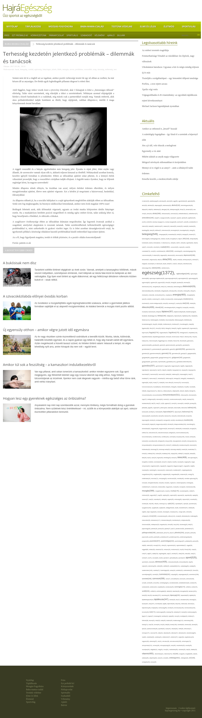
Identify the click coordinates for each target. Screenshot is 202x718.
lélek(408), (182, 457)
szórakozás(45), (169, 587)
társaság (101, 69)
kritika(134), (152, 453)
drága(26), (145, 263)
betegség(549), (150, 234)
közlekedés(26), (146, 449)
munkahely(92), (184, 491)
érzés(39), (166, 303)
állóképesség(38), (175, 209)
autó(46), (186, 222)
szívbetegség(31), (164, 582)
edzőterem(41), (165, 268)
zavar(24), (160, 658)
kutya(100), (174, 453)
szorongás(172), (180, 587)
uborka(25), (195, 624)
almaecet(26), (189, 209)
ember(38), (152, 295)
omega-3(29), (182, 512)
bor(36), (168, 238)
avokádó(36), (193, 222)
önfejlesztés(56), (185, 520)
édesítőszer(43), (187, 263)
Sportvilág (189, 26)
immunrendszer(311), (172, 395)
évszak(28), (145, 311)
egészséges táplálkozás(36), (157, 278)
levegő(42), (145, 462)
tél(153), (178, 604)
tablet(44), (170, 591)
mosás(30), (176, 487)
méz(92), (167, 483)
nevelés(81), (193, 499)
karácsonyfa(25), (146, 416)
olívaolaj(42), (166, 512)
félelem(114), (146, 320)
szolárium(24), (154, 587)
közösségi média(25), (165, 449)
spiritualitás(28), (174, 558)
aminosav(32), (174, 213)
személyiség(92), (147, 574)
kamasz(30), (145, 411)
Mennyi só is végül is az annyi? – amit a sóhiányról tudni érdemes (167, 171)
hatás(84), (169, 374)
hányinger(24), (192, 370)
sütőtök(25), (166, 566)
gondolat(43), (186, 345)
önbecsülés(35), (146, 520)
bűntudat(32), (157, 242)
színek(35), (150, 582)
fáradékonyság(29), (191, 311)
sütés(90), (160, 566)
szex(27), (168, 578)
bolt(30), (163, 238)
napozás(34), (181, 495)
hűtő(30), (144, 391)
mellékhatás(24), (146, 478)
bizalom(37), (192, 234)
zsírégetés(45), (146, 662)
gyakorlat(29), (166, 349)
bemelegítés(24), (175, 230)
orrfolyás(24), (145, 516)
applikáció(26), (192, 218)
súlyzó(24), (145, 566)
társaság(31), (193, 599)
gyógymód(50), (155, 357)
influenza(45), (185, 395)
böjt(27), (180, 238)
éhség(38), (174, 282)
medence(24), (169, 470)
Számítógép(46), (165, 570)
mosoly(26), (182, 487)
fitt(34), (163, 328)
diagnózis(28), (154, 259)
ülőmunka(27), (188, 628)
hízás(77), (156, 382)
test (115, 69)
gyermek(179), (166, 353)
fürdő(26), (170, 340)
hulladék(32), (180, 387)
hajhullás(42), (146, 370)
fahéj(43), (159, 311)
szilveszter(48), (190, 578)
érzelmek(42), (146, 303)
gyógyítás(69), (146, 357)
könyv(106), (169, 441)
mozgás (65, 69)
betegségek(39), (163, 234)
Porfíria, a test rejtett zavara (154, 84)
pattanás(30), (160, 532)
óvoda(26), (179, 516)
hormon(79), (178, 382)
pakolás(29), (154, 528)
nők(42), (156, 503)
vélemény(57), (153, 641)
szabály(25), (192, 566)
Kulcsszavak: (9, 69)
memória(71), (155, 478)
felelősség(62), (155, 320)
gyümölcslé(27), (160, 366)
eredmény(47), (156, 299)
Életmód (169, 26)
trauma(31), (152, 620)
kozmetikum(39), (153, 441)
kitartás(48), (178, 428)
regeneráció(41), (172, 545)
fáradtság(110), (153, 316)
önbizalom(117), (156, 520)
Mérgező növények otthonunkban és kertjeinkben (164, 162)
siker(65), (188, 553)
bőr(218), (186, 239)
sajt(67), (149, 553)
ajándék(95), (191, 201)
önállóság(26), (194, 516)
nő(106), (151, 504)
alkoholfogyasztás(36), (187, 205)
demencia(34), (180, 255)
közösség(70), (155, 449)
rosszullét (88, 69)
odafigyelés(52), (170, 507)
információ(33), (193, 395)
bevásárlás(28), (172, 234)
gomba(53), (179, 345)
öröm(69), (171, 524)
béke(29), (152, 230)
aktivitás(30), (151, 205)
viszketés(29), (182, 649)
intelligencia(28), (151, 399)
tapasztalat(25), (185, 595)
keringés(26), (167, 420)
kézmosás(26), (146, 424)
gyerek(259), (181, 349)
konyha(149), (180, 437)
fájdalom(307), (168, 312)
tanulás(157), (157, 595)
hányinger (47, 69)
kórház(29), (193, 436)
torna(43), (177, 616)
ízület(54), (187, 403)
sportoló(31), (145, 562)
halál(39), (169, 370)
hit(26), (151, 382)
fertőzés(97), (176, 324)
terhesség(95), (163, 608)
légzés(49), (160, 457)
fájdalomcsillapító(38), (180, 311)
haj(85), (182, 366)
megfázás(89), (157, 474)
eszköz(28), (179, 303)
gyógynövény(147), (165, 357)
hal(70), (159, 370)
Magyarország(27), (179, 466)
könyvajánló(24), (177, 441)
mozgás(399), (148, 491)
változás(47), (175, 633)
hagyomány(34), (175, 366)
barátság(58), (146, 230)
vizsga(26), (182, 653)
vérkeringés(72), (186, 641)
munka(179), (175, 491)
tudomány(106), (189, 620)
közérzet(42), (193, 445)
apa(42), (179, 218)
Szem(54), (195, 570)
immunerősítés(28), (147, 395)
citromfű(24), (156, 247)
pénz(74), (166, 532)
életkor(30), (170, 286)
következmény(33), (184, 445)
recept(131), (157, 545)
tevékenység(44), (192, 612)
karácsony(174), (187, 412)
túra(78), (151, 624)
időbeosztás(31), (167, 391)
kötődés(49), (175, 445)
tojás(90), (172, 616)
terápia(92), (155, 608)
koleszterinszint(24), (163, 432)
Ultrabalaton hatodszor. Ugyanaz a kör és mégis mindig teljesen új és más (170, 70)
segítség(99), (163, 553)
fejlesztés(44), (178, 316)
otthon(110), (172, 516)
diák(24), (160, 259)
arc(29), (144, 222)
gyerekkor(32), (146, 353)
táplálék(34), (192, 595)
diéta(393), (167, 259)
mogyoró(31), (169, 487)
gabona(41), (190, 340)
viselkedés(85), (174, 649)
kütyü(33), (187, 453)
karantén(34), (155, 416)
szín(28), (144, 582)
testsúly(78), (170, 612)
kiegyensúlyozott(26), (162, 424)
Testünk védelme (121, 26)
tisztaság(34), (158, 616)
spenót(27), (166, 558)
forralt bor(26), (176, 336)
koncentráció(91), (147, 437)
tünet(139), (174, 624)
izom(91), (174, 403)
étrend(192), (159, 307)
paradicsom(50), (180, 528)
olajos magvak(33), (152, 512)
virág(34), (160, 649)
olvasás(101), (174, 512)
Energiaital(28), (191, 295)
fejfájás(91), (170, 316)
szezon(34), (183, 578)
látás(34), (144, 457)
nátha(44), (164, 499)
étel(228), (186, 303)
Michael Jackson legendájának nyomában (160, 106)
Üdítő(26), (181, 628)
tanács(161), (193, 591)
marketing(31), (153, 470)
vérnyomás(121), (147, 645)
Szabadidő (86, 35)
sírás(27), (193, 553)
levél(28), (151, 462)
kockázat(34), (186, 428)
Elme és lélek (148, 26)
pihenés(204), (179, 533)
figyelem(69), (146, 328)
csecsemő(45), (175, 247)
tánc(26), (150, 595)
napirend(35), (173, 495)
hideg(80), (184, 378)
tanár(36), (145, 595)
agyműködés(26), (183, 201)
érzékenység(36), (178, 299)
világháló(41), (154, 649)
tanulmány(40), (166, 595)
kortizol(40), (145, 441)
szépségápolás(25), (184, 574)
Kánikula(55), (159, 411)
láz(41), (149, 457)
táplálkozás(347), (161, 599)
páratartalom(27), (189, 528)
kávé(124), (168, 416)
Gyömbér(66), (162, 361)
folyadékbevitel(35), (147, 336)
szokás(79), (193, 582)
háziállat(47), (145, 378)
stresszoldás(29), (183, 562)
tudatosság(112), (178, 620)
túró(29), (162, 624)
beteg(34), (192, 230)
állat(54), (151, 209)
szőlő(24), (188, 587)
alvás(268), (157, 213)
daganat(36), (163, 255)
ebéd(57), (170, 263)
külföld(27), (181, 453)
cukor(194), (170, 251)
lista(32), (170, 462)
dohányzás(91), (187, 259)
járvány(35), (193, 403)
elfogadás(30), (165, 291)
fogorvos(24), (145, 332)
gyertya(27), (184, 353)
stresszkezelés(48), (173, 562)
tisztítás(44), (165, 616)
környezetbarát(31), (147, 445)
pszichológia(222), (168, 541)
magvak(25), (163, 466)
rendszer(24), (167, 549)
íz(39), (163, 403)
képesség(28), (146, 420)
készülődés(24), (180, 420)
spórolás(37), (182, 558)
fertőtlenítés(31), (167, 324)
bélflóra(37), (158, 230)
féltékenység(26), (179, 320)
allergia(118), (165, 209)
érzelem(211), (188, 299)
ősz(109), (177, 524)
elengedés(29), (157, 286)
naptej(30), (195, 495)
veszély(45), (188, 645)
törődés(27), (191, 616)
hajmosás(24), (153, 370)
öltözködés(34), (186, 516)
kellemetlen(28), (181, 416)
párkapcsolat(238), (149, 533)
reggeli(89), (145, 549)
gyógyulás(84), (146, 362)
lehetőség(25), (167, 457)
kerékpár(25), (159, 420)
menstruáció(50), (172, 478)
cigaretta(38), (190, 242)
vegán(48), (181, 637)
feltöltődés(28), (188, 320)
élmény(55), (186, 291)
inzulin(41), (167, 399)
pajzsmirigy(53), (146, 528)
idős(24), (182, 391)
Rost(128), (188, 549)
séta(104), (182, 553)
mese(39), (161, 482)
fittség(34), (169, 328)
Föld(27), (182, 336)
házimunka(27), (153, 378)
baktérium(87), (159, 226)
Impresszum (171, 708)
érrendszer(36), (169, 299)
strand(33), (152, 562)
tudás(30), (163, 620)
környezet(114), (192, 441)
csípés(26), (182, 247)
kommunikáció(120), (182, 433)
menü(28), (145, 482)
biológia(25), (185, 234)
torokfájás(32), (184, 616)
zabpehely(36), (153, 658)
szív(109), (156, 583)
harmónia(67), (146, 374)
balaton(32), (167, 226)
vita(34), (188, 649)
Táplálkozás (33, 26)
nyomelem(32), (193, 503)
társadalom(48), (184, 599)
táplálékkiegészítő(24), (148, 599)
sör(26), (161, 558)
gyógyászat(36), (192, 353)
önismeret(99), (146, 524)
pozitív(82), (156, 537)
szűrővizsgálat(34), (161, 591)
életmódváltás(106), (148, 291)
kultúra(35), (159, 453)
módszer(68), (162, 487)
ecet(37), (175, 263)
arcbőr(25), (149, 222)
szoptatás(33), (161, 587)
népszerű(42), (186, 499)
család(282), (165, 247)
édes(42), (180, 263)
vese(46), (173, 645)
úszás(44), (168, 628)
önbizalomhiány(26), (166, 520)
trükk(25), (158, 620)
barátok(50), (192, 226)
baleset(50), (173, 226)
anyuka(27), (173, 218)
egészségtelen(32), (183, 278)
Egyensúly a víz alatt (151, 151)
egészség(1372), (159, 272)
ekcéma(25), (187, 282)
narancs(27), (145, 499)
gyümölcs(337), (149, 366)
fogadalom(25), (186, 328)
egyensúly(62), (146, 282)
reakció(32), (150, 545)
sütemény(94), (152, 566)
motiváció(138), (191, 487)
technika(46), (159, 603)
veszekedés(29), (180, 645)
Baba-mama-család (92, 26)
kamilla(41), (152, 411)
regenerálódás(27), (181, 545)
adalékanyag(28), (154, 201)
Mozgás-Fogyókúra (61, 26)
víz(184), (176, 654)
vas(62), (144, 637)
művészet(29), (146, 495)
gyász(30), (173, 349)
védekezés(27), (166, 637)
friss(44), (195, 336)
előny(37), (193, 291)
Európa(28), (185, 307)
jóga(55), (150, 407)
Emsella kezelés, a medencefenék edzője (160, 179)
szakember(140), (147, 570)
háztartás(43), (162, 378)
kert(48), (173, 420)
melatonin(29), (184, 474)
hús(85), (187, 387)
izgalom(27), (168, 403)
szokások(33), (146, 587)
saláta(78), (155, 553)
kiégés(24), (153, 424)
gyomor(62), (154, 361)
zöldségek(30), (185, 658)
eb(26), (165, 263)
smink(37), (145, 558)
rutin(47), (144, 553)
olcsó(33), (160, 512)
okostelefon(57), (183, 507)
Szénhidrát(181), (165, 574)
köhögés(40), (161, 441)
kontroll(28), (173, 436)
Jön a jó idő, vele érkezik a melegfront (159, 145)
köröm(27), (169, 445)
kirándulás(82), (146, 428)
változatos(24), (182, 633)
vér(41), (160, 641)
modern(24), (154, 487)
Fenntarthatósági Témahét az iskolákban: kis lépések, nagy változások (168, 59)
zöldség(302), (175, 658)
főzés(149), (189, 337)
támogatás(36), (184, 591)
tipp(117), (145, 616)
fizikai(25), (174, 328)
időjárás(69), (176, 391)
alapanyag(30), (159, 205)
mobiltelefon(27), (146, 487)
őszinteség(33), (184, 524)
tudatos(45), (169, 620)
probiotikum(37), (164, 537)
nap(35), (160, 495)
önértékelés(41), (176, 520)
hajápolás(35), (189, 366)
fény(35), (155, 324)
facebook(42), (152, 311)
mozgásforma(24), (160, 491)
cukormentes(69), (147, 255)
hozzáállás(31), (157, 387)
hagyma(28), (167, 366)
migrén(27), (173, 482)
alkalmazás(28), (167, 205)
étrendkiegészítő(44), (170, 307)
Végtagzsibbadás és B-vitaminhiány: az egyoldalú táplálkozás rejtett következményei (169, 98)
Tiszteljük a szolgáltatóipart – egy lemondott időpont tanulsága (170, 78)
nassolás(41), (157, 499)
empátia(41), (169, 295)
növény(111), (163, 504)
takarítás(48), (176, 591)
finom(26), (158, 328)
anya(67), (157, 218)
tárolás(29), (172, 599)
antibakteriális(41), (184, 213)
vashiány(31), (158, 637)
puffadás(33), (189, 541)
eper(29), (144, 299)
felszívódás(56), (170, 320)
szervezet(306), (159, 579)
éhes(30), (168, 282)
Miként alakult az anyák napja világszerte (160, 156)
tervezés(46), (145, 612)
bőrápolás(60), (194, 238)
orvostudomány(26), (162, 516)
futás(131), (145, 341)
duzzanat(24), (151, 263)
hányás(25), (185, 370)
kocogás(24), (193, 428)
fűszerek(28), (183, 340)
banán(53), (180, 226)
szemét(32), (155, 574)
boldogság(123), (155, 239)
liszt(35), (174, 462)
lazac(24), (154, 457)
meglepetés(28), (166, 474)
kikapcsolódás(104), (180, 424)
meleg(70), (191, 474)
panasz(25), (161, 528)
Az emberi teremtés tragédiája (155, 50)
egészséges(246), (183, 274)
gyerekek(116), (190, 349)
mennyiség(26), (163, 478)
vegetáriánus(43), (189, 637)
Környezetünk (38, 35)
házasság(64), (184, 374)
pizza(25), (187, 532)
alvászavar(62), (166, 213)
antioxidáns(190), (148, 218)
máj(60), (192, 466)
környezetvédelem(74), (159, 445)
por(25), (151, 537)
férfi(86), (160, 324)
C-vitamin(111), (166, 243)
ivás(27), (158, 403)
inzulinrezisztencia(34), (176, 399)
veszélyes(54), (146, 649)
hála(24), (164, 370)
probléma (79, 69)
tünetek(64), (181, 624)
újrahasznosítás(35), (152, 628)
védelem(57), (174, 637)
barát (17, 69)
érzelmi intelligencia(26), (156, 303)
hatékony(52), (176, 374)
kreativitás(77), (192, 449)
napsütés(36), (188, 495)
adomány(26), (163, 201)
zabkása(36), (145, 658)
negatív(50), (170, 499)
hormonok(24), (185, 382)
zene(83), (166, 658)
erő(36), (163, 299)
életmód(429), (189, 286)
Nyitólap (12, 26)
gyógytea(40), (187, 357)
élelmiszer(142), (147, 286)
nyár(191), (171, 504)
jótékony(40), (164, 407)
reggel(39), (190, 545)
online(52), (189, 512)
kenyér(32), (189, 416)
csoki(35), (187, 247)
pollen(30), (193, 532)
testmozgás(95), (161, 612)
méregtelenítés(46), (153, 482)
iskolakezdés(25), (146, 403)
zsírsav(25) (153, 662)
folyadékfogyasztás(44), (159, 336)
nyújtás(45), (162, 507)
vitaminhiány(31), (159, 653)
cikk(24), (196, 242)
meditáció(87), (177, 470)
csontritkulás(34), (161, 251)
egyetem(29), (154, 282)
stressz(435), (161, 561)
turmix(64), (157, 624)
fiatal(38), (191, 324)
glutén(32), (163, 345)
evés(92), (192, 307)
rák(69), (144, 545)
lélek (59, 69)
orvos (72, 69)
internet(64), (160, 399)
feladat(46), (194, 316)
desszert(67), (146, 259)
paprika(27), (167, 528)
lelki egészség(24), (193, 457)
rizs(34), (182, 549)
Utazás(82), (174, 628)
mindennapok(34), (181, 482)
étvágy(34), (179, 307)
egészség (38, 69)
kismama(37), (171, 428)
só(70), (150, 558)
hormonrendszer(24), (147, 387)
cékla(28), (173, 242)
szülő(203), (146, 591)
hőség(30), (174, 387)
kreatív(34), (185, 449)
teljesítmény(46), (146, 607)
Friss (6, 35)
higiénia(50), (145, 382)
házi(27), (190, 374)
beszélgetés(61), (185, 230)
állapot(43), (145, 209)
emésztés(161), (160, 295)
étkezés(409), (148, 307)
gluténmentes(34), (171, 345)
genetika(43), (156, 345)
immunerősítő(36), (158, 395)
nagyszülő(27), (154, 495)
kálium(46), (184, 407)
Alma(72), (183, 209)
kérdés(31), (153, 420)
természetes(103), (190, 608)
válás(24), (160, 633)
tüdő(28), (167, 624)
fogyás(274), (154, 332)
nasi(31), (151, 499)
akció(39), (145, 205)
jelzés (54, 69)
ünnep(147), (146, 633)
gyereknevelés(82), (155, 353)
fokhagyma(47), (184, 332)
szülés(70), (194, 587)
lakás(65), (192, 453)
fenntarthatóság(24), (147, 324)
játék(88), (145, 408)
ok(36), (177, 507)
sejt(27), (169, 553)
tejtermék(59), (171, 603)
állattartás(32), (157, 209)
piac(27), (172, 532)
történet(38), (145, 620)
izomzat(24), (180, 403)
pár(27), (173, 528)
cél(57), (178, 242)
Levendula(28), (158, 462)
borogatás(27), (174, 238)
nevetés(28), (145, 503)
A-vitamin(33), (146, 201)
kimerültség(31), (191, 424)
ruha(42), (194, 549)
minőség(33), (189, 482)
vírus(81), (166, 649)
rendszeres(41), (175, 549)
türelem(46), (188, 624)
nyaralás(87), (179, 504)
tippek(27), (151, 616)
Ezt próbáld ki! (20, 35)
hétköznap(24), (170, 378)
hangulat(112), (177, 370)
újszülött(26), (161, 628)
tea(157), (152, 604)
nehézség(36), (178, 499)
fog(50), (179, 328)
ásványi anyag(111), (158, 222)
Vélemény (100, 35)
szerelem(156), (194, 574)
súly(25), (190, 562)
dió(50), (175, 259)
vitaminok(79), (168, 653)
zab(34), (195, 653)
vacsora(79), (154, 633)
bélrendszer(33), (166, 230)
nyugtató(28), (155, 507)
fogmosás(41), (194, 328)
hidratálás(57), (191, 378)
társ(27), (178, 599)
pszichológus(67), (180, 541)
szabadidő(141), (175, 566)
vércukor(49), (166, 641)
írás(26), (184, 399)
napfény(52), (166, 495)
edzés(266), (156, 268)
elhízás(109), (173, 291)
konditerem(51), (157, 436)
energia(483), (180, 294)
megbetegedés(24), (187, 470)
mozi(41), (168, 491)
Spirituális (72, 35)
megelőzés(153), (147, 474)
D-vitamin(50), (156, 255)
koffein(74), (145, 432)
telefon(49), (184, 603)
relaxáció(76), (160, 549)
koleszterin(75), (153, 432)
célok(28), (183, 242)
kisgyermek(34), (163, 428)
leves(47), (165, 462)
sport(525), (191, 557)
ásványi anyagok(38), (171, 222)
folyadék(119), (193, 332)
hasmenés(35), (154, 374)
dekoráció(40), (172, 255)
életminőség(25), (178, 286)
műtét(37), (192, 491)
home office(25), (169, 382)
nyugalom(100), (147, 508)
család (30, 69)
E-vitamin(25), (159, 263)
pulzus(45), (196, 541)
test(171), (152, 612)
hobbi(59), (162, 382)
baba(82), (152, 226)
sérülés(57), (175, 553)
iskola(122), (190, 399)
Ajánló (111, 35)
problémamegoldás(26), (186, 537)
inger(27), (144, 399)
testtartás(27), (177, 612)
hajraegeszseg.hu (172, 710)
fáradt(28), (145, 316)
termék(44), (171, 607)
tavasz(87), (145, 604)
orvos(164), (153, 516)
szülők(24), (153, 591)
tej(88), (165, 604)
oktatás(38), (191, 507)
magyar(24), (170, 466)
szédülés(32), (179, 570)
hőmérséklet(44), (166, 387)
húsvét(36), (192, 387)
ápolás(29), (185, 218)
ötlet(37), (190, 524)
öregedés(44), (164, 524)
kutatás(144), (166, 453)
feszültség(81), (184, 324)
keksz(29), (174, 416)
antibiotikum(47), (193, 213)
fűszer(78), (176, 340)
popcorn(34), (145, 537)
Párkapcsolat (56, 35)
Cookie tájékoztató (187, 708)
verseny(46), (156, 645)
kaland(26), (171, 407)
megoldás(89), (175, 474)
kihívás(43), (171, 424)
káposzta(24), (178, 411)
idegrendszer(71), (152, 391)
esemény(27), (172, 303)
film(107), (153, 328)
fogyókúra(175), (174, 332)
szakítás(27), (156, 570)
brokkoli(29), (145, 242)
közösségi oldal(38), (176, 449)
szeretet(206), (147, 579)
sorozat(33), (155, 558)
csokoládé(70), (146, 251)
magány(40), (187, 462)
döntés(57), (195, 259)
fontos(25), (169, 336)
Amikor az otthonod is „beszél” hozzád (159, 128)
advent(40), (170, 201)
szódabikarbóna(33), (184, 582)
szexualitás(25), (175, 578)
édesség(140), (147, 268)
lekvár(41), (174, 457)
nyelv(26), (186, 503)
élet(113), (164, 286)
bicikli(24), (179, 234)
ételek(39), (193, 303)
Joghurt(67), (156, 407)
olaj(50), (144, 512)
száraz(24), (173, 570)
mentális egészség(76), (191, 478)
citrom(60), (150, 247)
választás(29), (167, 633)
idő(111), (160, 391)
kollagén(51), (172, 432)
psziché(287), (155, 541)
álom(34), (149, 213)
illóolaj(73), (192, 391)
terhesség (109, 69)
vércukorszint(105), (176, 641)
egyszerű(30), (162, 282)
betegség (23, 69)
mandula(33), (145, 470)
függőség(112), (163, 341)
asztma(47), (180, 222)
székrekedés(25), (188, 570)
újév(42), (144, 628)
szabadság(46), (185, 566)
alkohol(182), (176, 205)
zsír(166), (192, 658)
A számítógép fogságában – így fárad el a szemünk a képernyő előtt (170, 137)
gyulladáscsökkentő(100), (184, 362)
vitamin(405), (148, 653)
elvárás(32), (145, 295)
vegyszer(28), (145, 641)
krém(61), (145, 453)
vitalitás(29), (194, 649)
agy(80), (175, 201)
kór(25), (187, 436)
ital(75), (153, 403)
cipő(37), (144, 247)
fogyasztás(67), (164, 332)
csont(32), (153, 251)
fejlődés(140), (187, 316)
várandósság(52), (191, 633)
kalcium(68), (177, 407)
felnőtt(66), (162, 320)
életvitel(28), (157, 291)
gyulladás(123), (171, 362)
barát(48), (186, 226)
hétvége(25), (177, 378)
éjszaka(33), (180, 282)
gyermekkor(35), (176, 353)
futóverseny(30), (153, 340)
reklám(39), (152, 549)
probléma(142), (174, 537)
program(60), (146, 541)
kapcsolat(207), (169, 412)
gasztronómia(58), (147, 345)
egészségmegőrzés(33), (171, 278)
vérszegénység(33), (165, 645)
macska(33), (180, 462)
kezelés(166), (188, 420)
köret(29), (184, 441)
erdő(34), (149, 299)
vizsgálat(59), (189, 653)
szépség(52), (174, 574)
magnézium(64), (155, 466)
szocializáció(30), (174, 582)
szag (95, 69)
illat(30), (187, 391)
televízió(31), (191, 603)
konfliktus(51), (166, 436)
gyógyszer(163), (177, 357)
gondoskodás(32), (157, 349)
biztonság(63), (146, 238)
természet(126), (179, 608)
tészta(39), (184, 612)
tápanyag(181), (175, 595)
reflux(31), (164, 545)
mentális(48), (180, 478)
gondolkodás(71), (147, 349)
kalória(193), (192, 408)
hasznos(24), (162, 374)
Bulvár (121, 35)
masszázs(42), (161, 470)
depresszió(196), (189, 255)
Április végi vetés (150, 89)
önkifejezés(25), (155, 524)
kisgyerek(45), (155, 428)
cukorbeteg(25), (178, 251)
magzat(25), (187, 466)
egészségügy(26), (193, 278)
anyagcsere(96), (165, 218)
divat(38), (180, 259)
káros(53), (161, 416)
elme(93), (180, 291)
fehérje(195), (162, 316)
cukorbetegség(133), (189, 251)
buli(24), (151, 242)
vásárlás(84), (151, 637)
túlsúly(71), (145, 624)
